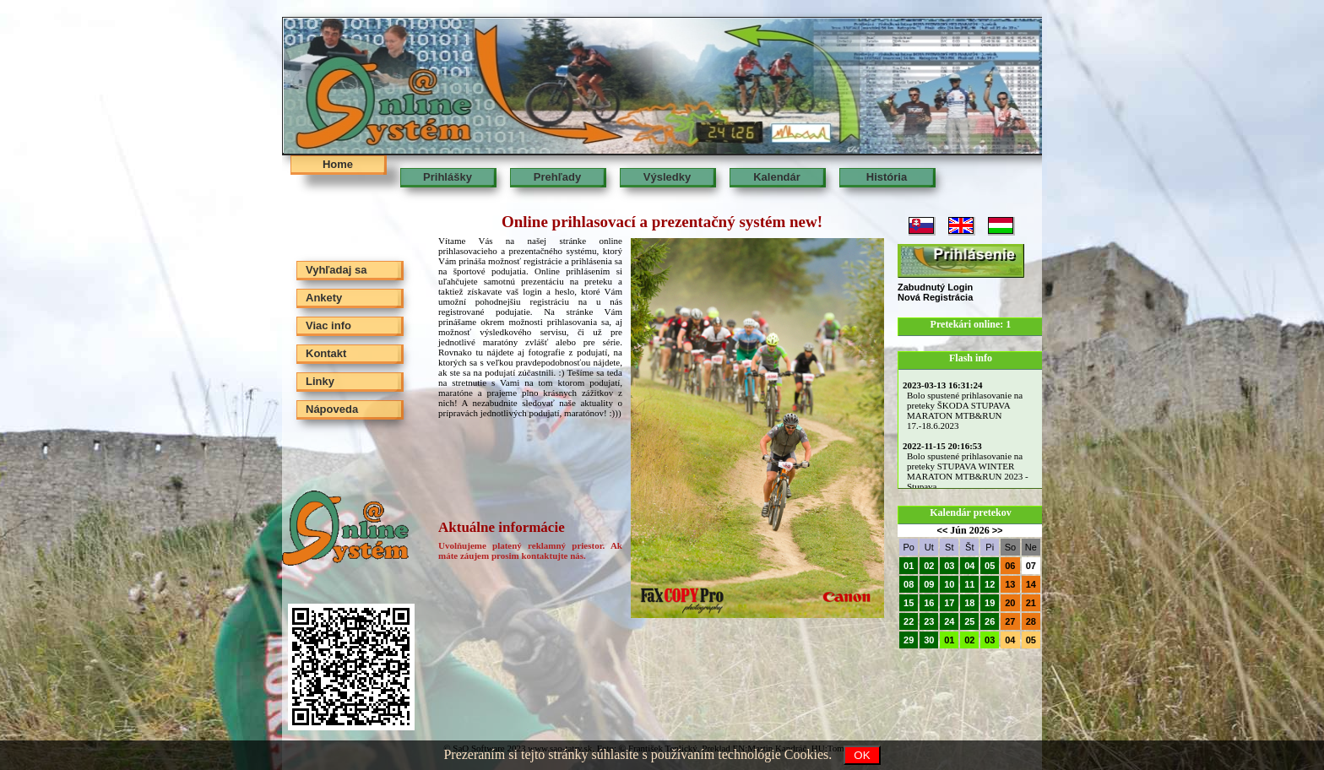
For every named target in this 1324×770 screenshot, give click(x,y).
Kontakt (326, 353)
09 (929, 584)
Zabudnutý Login (935, 287)
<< (941, 530)
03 (949, 566)
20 (1010, 603)
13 (1010, 584)
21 (1031, 603)
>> (997, 530)
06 (1010, 566)
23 (929, 621)
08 (908, 584)
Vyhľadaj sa (336, 269)
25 (969, 621)
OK (862, 755)
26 (990, 621)
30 (929, 640)
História (886, 177)
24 (949, 621)
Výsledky (667, 177)
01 (908, 566)
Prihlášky (447, 177)
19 (990, 603)
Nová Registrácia (935, 297)
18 (969, 603)
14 (1031, 584)
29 (908, 640)
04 (969, 566)
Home (338, 164)
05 (990, 566)
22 (908, 621)
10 (949, 584)
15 (908, 603)
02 (929, 566)
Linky (320, 381)
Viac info (328, 325)
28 (1031, 621)
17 (949, 603)
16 (929, 603)
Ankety (324, 297)
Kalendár (776, 177)
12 (990, 584)
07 (1031, 566)
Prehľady (557, 177)
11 (969, 584)
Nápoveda (332, 409)
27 (1010, 621)
